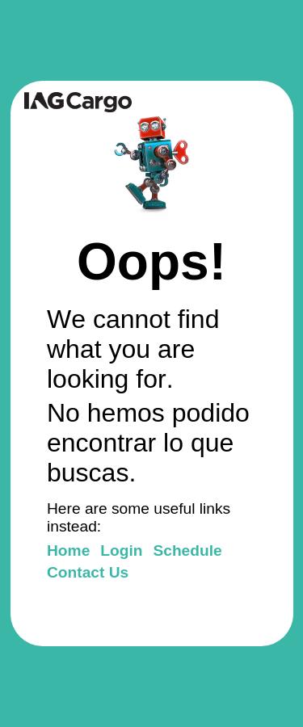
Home (68, 550)
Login (121, 550)
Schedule (187, 550)
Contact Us (87, 572)
